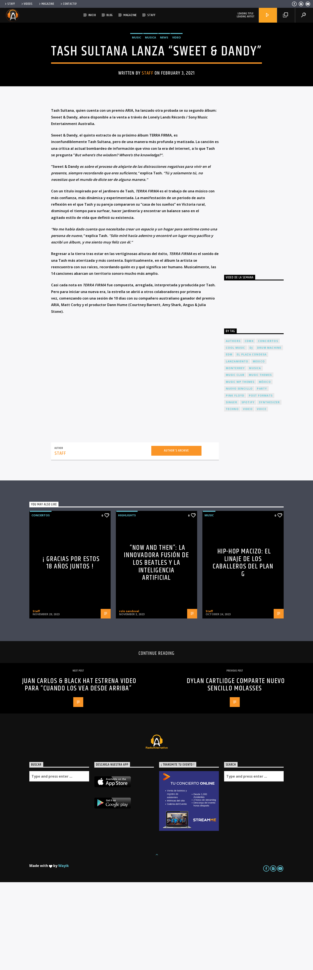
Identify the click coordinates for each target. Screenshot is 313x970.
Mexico (259, 449)
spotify (248, 490)
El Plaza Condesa (251, 442)
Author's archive (176, 538)
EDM (229, 442)
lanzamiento (237, 449)
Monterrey (235, 456)
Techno (232, 497)
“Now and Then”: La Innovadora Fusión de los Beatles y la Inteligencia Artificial (156, 650)
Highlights (127, 603)
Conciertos (41, 603)
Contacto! (68, 4)
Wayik (63, 953)
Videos (27, 4)
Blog (110, 15)
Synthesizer (269, 490)
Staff (9, 4)
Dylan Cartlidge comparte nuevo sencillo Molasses (236, 772)
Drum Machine (269, 435)
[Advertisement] (256, 270)
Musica (150, 81)
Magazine (46, 4)
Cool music (235, 435)
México (265, 470)
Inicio (92, 15)
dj (251, 435)
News (164, 81)
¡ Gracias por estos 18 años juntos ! (71, 651)
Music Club (235, 463)
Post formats (261, 483)
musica (255, 456)
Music (136, 81)
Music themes (260, 463)
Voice (261, 497)
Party (262, 476)
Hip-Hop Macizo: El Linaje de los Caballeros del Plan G (243, 650)
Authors (233, 429)
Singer (231, 490)
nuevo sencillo (239, 476)
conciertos (268, 429)
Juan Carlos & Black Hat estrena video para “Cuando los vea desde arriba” (79, 772)
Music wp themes (240, 470)
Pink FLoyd (235, 483)
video (248, 497)
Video (176, 81)
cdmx (249, 429)
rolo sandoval (129, 699)
